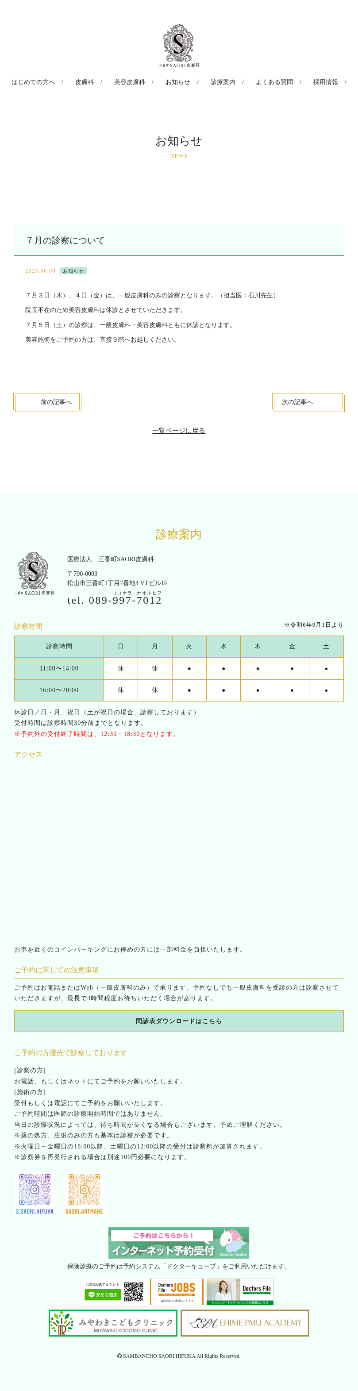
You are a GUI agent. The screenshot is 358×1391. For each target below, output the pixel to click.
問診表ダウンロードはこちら (179, 1018)
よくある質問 (263, 81)
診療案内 (217, 81)
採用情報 (309, 81)
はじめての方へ (49, 81)
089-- (125, 598)
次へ (297, 400)
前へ (56, 400)
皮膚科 (95, 81)
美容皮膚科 (134, 81)
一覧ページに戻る (178, 428)
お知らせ (178, 81)
